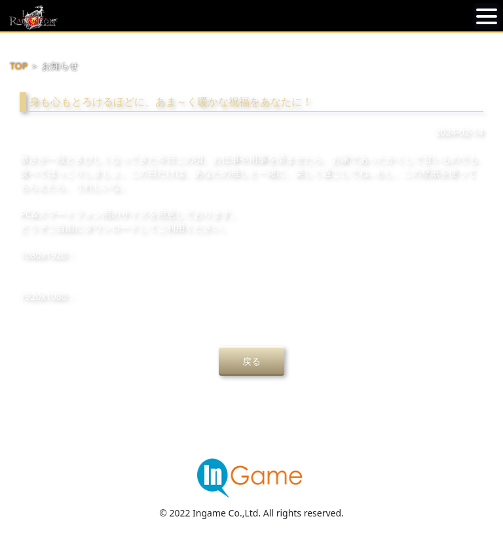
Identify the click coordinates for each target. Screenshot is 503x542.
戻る (251, 361)
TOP (19, 66)
